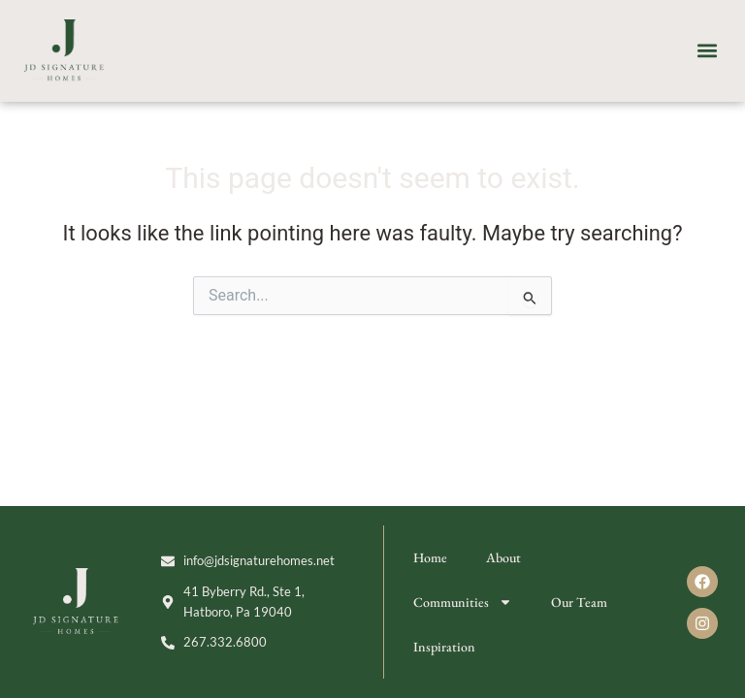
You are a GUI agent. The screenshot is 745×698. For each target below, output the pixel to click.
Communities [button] (462, 602)
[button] (708, 51)
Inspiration (444, 646)
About (503, 557)
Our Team (579, 602)
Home (430, 557)
